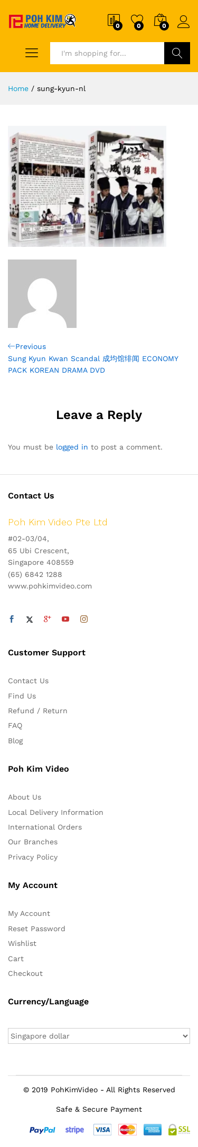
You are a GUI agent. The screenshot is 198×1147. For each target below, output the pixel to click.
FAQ (15, 725)
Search (177, 53)
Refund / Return (38, 710)
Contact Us (28, 680)
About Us (24, 797)
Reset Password (36, 928)
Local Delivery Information (55, 812)
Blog (15, 740)
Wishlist (22, 943)
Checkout (25, 973)
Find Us (22, 696)
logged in (72, 447)
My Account (29, 913)
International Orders (45, 827)
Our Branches (33, 841)
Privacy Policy (33, 857)
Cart (16, 958)
